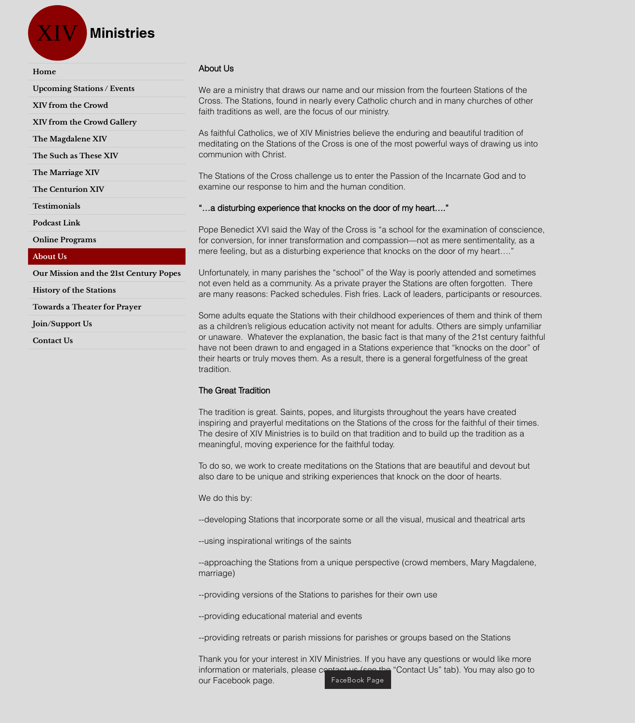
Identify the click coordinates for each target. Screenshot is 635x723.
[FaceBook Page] (358, 679)
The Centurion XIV (68, 189)
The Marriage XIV (66, 172)
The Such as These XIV (75, 155)
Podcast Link (56, 222)
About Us (50, 256)
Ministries (122, 32)
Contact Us (53, 340)
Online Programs (64, 239)
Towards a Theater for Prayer (87, 306)
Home (44, 71)
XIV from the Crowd (70, 105)
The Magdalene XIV (70, 138)
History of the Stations (74, 290)
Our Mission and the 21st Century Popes (107, 273)
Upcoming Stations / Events (84, 88)
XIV (57, 33)
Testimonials (56, 206)
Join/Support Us (62, 323)
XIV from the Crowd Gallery (85, 122)
